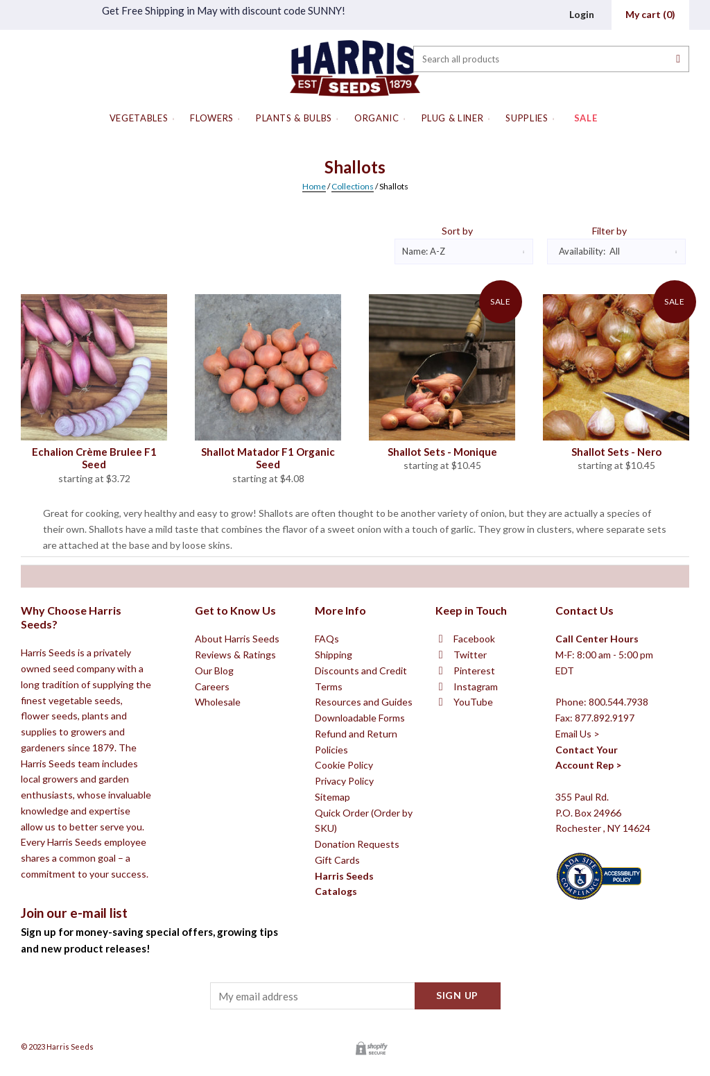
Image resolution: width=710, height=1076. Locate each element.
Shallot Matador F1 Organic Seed (268, 458)
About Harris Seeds (237, 747)
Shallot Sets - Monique (442, 451)
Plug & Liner (453, 117)
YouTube (473, 811)
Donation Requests (357, 953)
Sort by (457, 231)
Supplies (526, 117)
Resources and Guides (364, 811)
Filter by (609, 231)
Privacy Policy (344, 890)
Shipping (333, 763)
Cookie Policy (344, 874)
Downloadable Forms (360, 826)
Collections (352, 186)
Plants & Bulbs (294, 117)
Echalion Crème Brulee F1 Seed (94, 458)
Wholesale (218, 811)
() (650, 14)
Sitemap (332, 905)
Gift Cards (337, 968)
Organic (376, 117)
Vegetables (139, 117)
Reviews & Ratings (235, 763)
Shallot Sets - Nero (616, 451)
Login (581, 14)
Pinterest (474, 779)
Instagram (475, 795)
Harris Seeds (70, 1046)
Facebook (474, 747)
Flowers (212, 117)
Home (314, 186)
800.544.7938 (618, 811)
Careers (212, 795)
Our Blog (214, 779)
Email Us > (577, 842)
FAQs (327, 747)
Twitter (470, 763)
